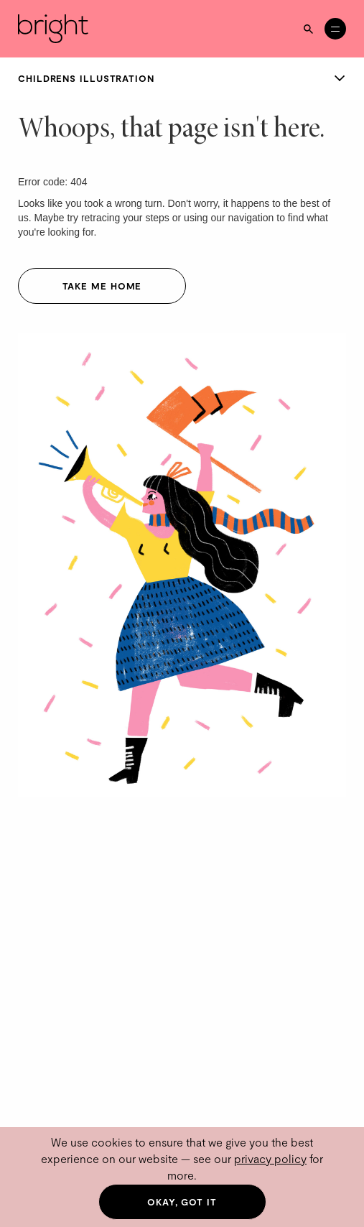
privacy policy (270, 1158)
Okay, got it (182, 1202)
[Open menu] (335, 29)
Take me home (102, 286)
